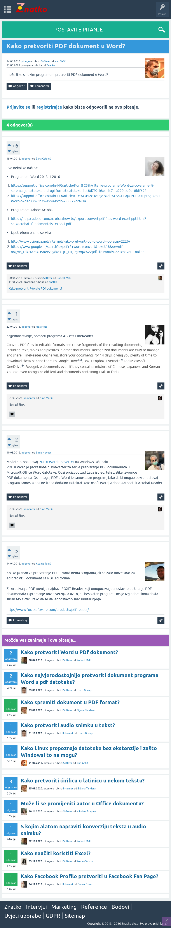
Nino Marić (46, 398)
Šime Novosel (44, 452)
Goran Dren (85, 884)
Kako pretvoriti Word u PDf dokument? (35, 288)
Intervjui (36, 907)
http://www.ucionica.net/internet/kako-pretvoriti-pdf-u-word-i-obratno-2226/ (70, 241)
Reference (94, 907)
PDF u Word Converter (56, 462)
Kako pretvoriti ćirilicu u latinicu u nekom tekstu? (83, 780)
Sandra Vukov (85, 861)
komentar (29, 398)
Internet (68, 733)
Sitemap (75, 916)
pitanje (25, 61)
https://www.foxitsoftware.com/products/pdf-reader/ (48, 610)
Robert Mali (64, 278)
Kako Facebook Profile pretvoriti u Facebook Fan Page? (89, 876)
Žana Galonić (43, 158)
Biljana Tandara (85, 710)
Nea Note (41, 326)
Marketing (64, 907)
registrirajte (49, 107)
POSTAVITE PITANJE (78, 30)
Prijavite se (18, 107)
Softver (45, 61)
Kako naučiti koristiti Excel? (56, 853)
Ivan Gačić (60, 61)
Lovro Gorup (84, 690)
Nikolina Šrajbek (86, 811)
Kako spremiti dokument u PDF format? (70, 702)
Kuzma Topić (43, 563)
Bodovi (120, 907)
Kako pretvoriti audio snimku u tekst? (68, 725)
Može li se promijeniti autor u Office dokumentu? (82, 803)
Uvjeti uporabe (22, 916)
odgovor (26, 158)
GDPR (53, 916)
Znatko (51, 65)
